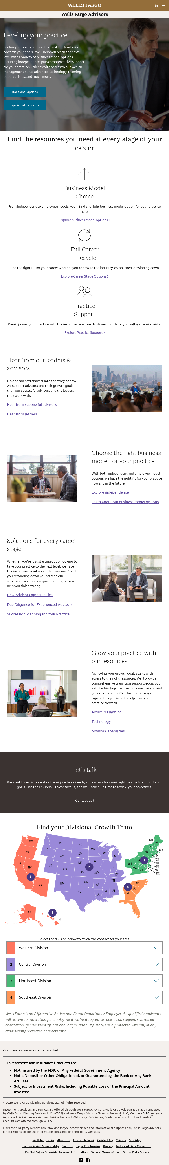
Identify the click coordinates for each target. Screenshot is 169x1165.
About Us (63, 1140)
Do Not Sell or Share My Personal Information (56, 1152)
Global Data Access (136, 1152)
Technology (101, 721)
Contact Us (105, 1140)
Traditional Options (25, 92)
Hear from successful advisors (32, 404)
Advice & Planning (107, 712)
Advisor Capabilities (108, 731)
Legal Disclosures (88, 1146)
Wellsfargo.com (43, 1140)
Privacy (108, 1146)
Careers (121, 1140)
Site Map (135, 1140)
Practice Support (84, 310)
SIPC (146, 1113)
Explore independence (110, 492)
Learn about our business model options (125, 502)
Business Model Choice (84, 192)
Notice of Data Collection (133, 1146)
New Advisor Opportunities (30, 594)
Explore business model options (84, 220)
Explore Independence (25, 105)
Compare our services (19, 1050)
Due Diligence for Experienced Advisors (39, 604)
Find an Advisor (83, 1140)
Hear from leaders (22, 414)
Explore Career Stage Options (84, 276)
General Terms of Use (105, 1152)
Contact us (84, 800)
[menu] (163, 5)
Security (67, 1146)
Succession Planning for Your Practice (38, 614)
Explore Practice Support (84, 332)
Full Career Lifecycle (85, 253)
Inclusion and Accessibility (40, 1146)
